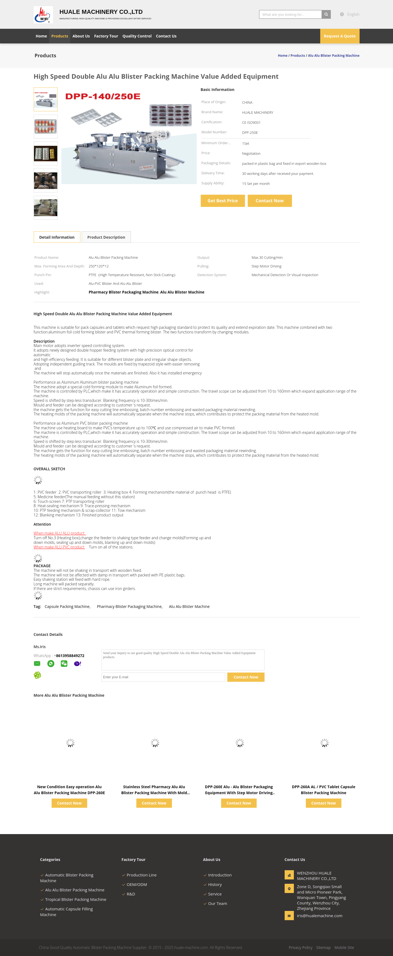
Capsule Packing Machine (67, 606)
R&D (128, 894)
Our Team (215, 903)
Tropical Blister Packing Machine (73, 899)
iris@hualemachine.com (314, 915)
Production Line (139, 875)
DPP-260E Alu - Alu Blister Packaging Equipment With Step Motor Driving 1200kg (239, 792)
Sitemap (323, 947)
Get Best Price (222, 201)
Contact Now (270, 201)
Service (212, 894)
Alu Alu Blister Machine (189, 606)
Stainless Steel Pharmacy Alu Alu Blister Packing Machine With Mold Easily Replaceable (154, 792)
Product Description (106, 237)
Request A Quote (340, 36)
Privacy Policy (300, 947)
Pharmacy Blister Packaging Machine (129, 606)
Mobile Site (344, 947)
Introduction (217, 875)
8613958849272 (70, 655)
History (212, 884)
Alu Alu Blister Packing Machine (72, 889)
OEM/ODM (134, 884)
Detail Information (57, 237)
